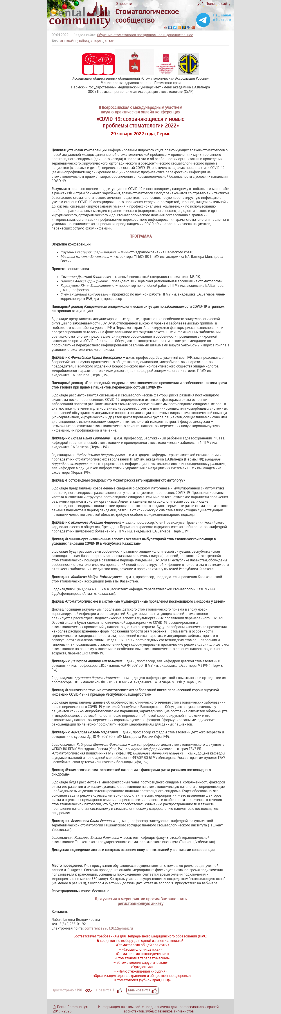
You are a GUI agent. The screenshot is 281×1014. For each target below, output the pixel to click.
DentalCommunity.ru (73, 1007)
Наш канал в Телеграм (222, 17)
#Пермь (96, 41)
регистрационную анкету (140, 903)
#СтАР (109, 41)
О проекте (124, 3)
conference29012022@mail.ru (109, 928)
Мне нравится (142, 990)
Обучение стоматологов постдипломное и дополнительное (145, 35)
